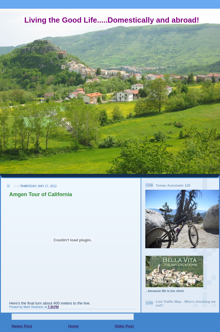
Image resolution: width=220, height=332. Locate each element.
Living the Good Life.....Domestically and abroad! (111, 20)
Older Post (124, 326)
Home (73, 326)
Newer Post (22, 326)
